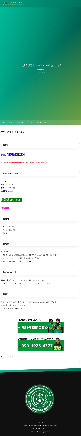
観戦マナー (5, 208)
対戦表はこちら (11, 200)
